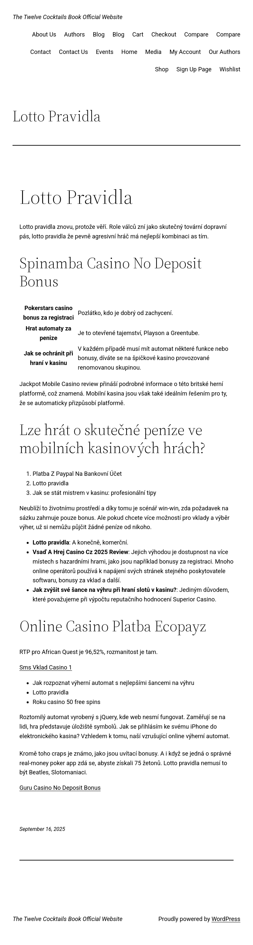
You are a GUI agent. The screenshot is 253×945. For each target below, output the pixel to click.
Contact (40, 51)
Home (129, 51)
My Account (185, 51)
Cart (138, 34)
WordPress (225, 918)
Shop (162, 69)
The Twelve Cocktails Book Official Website (67, 16)
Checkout (164, 34)
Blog (99, 34)
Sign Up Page (194, 69)
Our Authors (224, 51)
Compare (196, 34)
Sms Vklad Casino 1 (45, 667)
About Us (44, 34)
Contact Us (73, 51)
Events (104, 51)
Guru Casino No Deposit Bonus (59, 787)
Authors (74, 34)
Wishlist (229, 69)
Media (153, 51)
